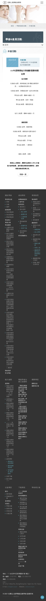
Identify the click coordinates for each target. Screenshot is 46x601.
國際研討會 (35, 386)
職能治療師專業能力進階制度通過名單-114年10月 (10, 416)
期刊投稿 (9, 494)
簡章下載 (24, 228)
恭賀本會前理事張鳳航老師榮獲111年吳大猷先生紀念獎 (10, 286)
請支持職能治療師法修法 (22, 433)
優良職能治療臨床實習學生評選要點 (23, 517)
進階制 (7, 383)
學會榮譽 (8, 225)
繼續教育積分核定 (36, 259)
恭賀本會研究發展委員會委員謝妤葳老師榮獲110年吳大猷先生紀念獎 (10, 338)
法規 (7, 204)
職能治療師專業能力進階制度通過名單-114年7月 (10, 433)
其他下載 (21, 566)
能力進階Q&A (9, 480)
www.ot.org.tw (30, 587)
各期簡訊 (8, 501)
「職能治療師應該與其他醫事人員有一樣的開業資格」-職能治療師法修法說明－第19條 (22, 391)
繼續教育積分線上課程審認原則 (37, 252)
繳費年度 (24, 214)
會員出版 (9, 508)
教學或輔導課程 (11, 466)
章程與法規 (8, 199)
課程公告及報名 (36, 226)
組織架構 (8, 210)
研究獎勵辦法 (22, 235)
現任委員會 (10, 215)
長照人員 (37, 248)
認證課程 (9, 459)
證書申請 (24, 225)
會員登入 (23, 207)
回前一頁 (23, 174)
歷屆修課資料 (23, 222)
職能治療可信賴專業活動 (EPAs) (22, 548)
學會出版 (9, 506)
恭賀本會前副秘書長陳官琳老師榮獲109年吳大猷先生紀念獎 (10, 350)
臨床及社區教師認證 (22, 556)
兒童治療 (23, 541)
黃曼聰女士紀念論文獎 (23, 503)
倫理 (7, 207)
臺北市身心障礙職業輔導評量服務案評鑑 (10, 251)
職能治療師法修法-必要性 (22, 429)
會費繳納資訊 (22, 199)
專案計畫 (8, 222)
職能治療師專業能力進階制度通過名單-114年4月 (10, 443)
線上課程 (37, 232)
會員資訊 (21, 204)
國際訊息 (34, 383)
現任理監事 (10, 212)
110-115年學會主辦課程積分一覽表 (10, 425)
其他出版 (9, 511)
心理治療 (23, 538)
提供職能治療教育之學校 (36, 215)
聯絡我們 (8, 370)
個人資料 (24, 212)
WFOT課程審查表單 (22, 492)
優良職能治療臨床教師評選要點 (23, 524)
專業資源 (21, 529)
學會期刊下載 (10, 497)
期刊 (6, 491)
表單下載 (9, 476)
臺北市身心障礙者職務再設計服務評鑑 (10, 244)
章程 (7, 202)
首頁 (12, 26)
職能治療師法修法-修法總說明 (22, 417)
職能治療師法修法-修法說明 (22, 423)
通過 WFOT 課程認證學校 (36, 209)
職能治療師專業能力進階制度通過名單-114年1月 (10, 453)
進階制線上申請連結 (10, 400)
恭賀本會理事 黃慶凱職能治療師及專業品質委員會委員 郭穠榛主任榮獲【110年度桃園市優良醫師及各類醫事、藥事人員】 (10, 321)
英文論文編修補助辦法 (23, 507)
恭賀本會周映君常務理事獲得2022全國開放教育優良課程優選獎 (10, 274)
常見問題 (8, 373)
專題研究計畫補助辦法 (23, 512)
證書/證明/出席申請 (36, 263)
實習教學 (36, 220)
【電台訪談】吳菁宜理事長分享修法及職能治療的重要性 (22, 410)
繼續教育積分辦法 (36, 240)
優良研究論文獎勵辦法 (23, 499)
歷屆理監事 (10, 217)
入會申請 (21, 202)
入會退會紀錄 (24, 217)
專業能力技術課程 (11, 462)
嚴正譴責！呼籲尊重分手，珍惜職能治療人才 (22, 401)
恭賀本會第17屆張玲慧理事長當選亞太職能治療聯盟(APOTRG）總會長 (10, 362)
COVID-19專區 (22, 562)
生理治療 (23, 536)
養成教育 (34, 199)
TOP (42, 597)
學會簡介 (8, 220)
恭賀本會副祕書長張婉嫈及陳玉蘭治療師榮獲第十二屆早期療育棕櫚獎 (10, 305)
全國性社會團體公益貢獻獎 (10, 229)
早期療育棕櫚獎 (10, 265)
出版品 (7, 503)
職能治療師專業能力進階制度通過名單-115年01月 (10, 407)
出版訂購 (9, 513)
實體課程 (37, 229)
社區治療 (23, 543)
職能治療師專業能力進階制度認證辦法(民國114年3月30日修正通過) (10, 391)
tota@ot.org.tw (12, 587)
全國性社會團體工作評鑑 (10, 295)
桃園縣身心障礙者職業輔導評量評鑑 (10, 259)
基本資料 (23, 209)
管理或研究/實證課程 (11, 471)
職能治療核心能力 (22, 437)
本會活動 (32, 26)
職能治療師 (37, 244)
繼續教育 (34, 223)
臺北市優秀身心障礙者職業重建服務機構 (10, 236)
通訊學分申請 (36, 236)
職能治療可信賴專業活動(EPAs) (36, 203)
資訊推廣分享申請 (23, 232)
